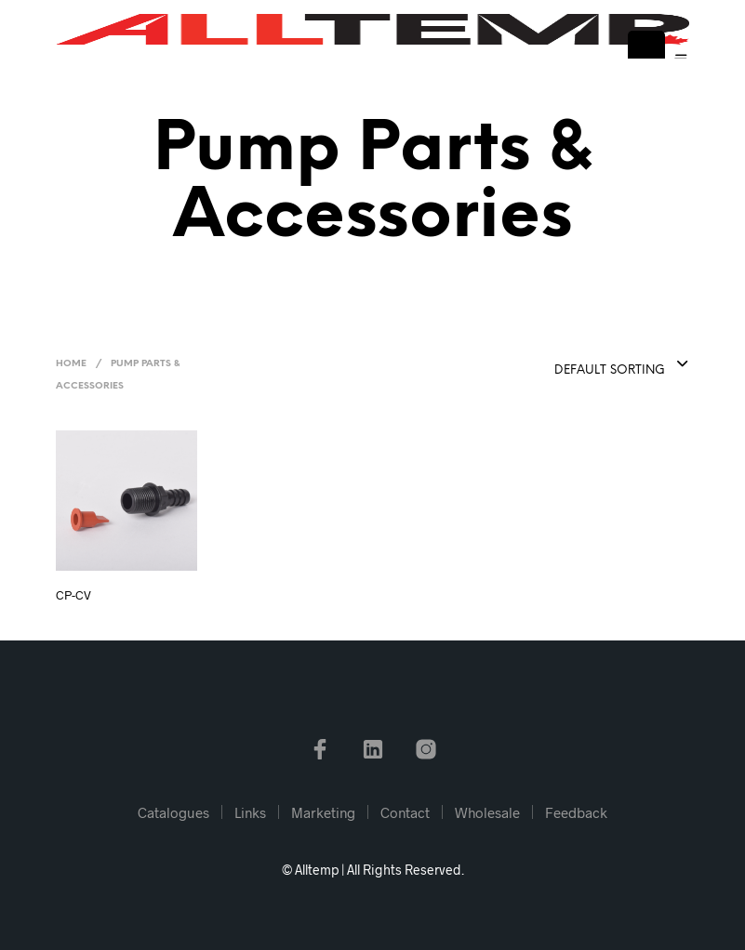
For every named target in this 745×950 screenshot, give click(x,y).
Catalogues (173, 812)
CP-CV (73, 594)
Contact (405, 812)
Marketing (323, 812)
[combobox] (575, 365)
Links (250, 812)
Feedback (576, 812)
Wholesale (487, 812)
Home (71, 364)
